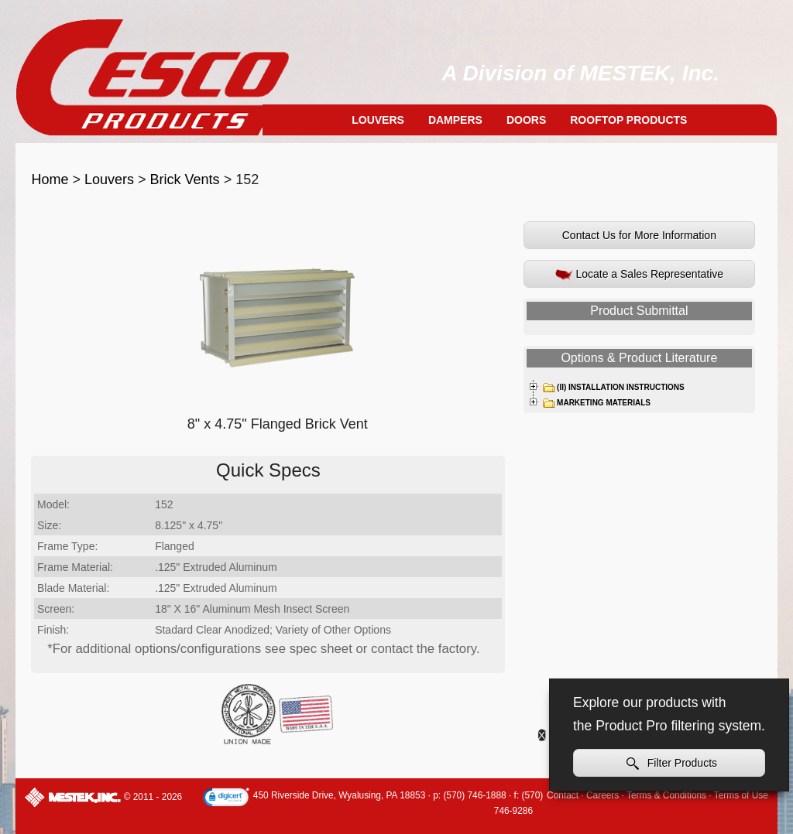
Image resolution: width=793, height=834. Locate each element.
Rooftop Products (628, 120)
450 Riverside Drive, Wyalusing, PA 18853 (339, 795)
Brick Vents (185, 179)
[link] (226, 798)
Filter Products (672, 763)
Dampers (455, 120)
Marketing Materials (596, 403)
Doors (526, 120)
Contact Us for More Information (639, 235)
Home (49, 179)
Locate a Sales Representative (639, 274)
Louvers (378, 120)
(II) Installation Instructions (613, 387)
